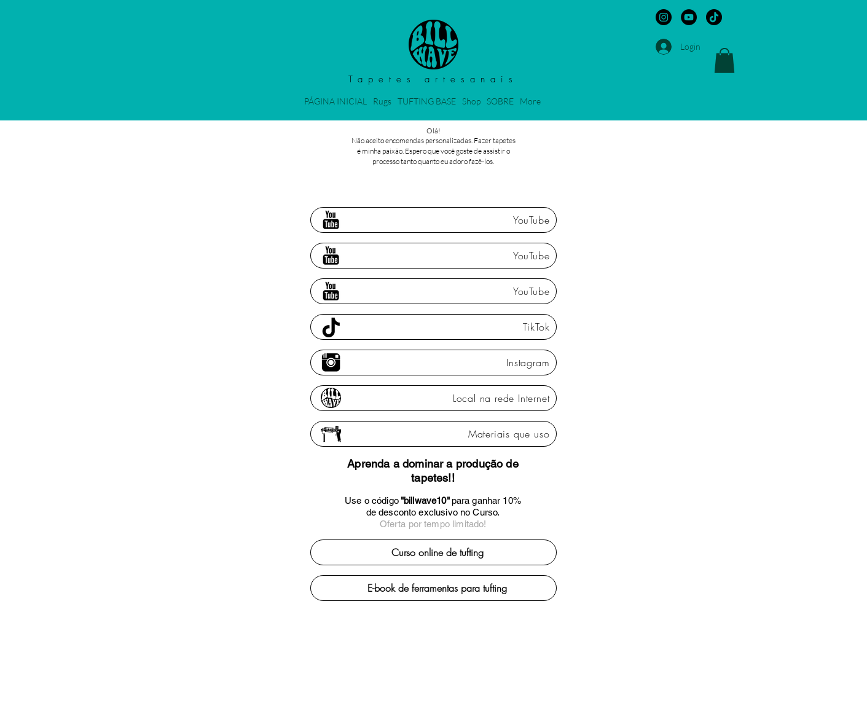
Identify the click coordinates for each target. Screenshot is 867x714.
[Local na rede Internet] (433, 398)
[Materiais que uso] (433, 434)
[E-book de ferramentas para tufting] (433, 588)
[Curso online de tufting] (433, 552)
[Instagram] (433, 362)
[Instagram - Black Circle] (664, 17)
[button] (724, 60)
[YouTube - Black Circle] (689, 17)
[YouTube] (433, 220)
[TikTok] (714, 17)
